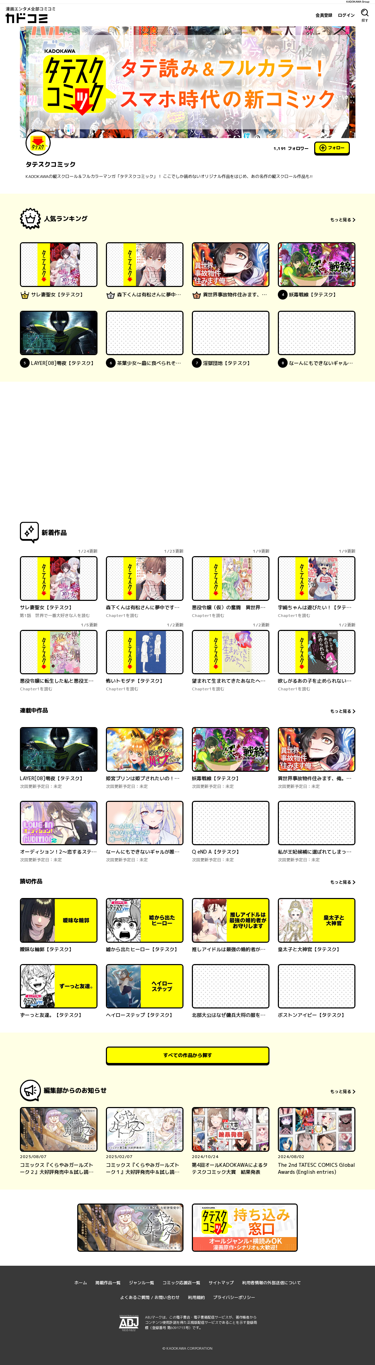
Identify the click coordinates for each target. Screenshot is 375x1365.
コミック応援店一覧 (181, 1283)
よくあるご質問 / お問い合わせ (150, 1297)
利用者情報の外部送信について (271, 1283)
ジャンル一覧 (141, 1283)
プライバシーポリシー (234, 1297)
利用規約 (196, 1297)
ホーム (80, 1283)
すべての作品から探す (187, 1055)
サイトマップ (221, 1283)
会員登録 (324, 15)
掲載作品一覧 (108, 1283)
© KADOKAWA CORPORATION (187, 1348)
